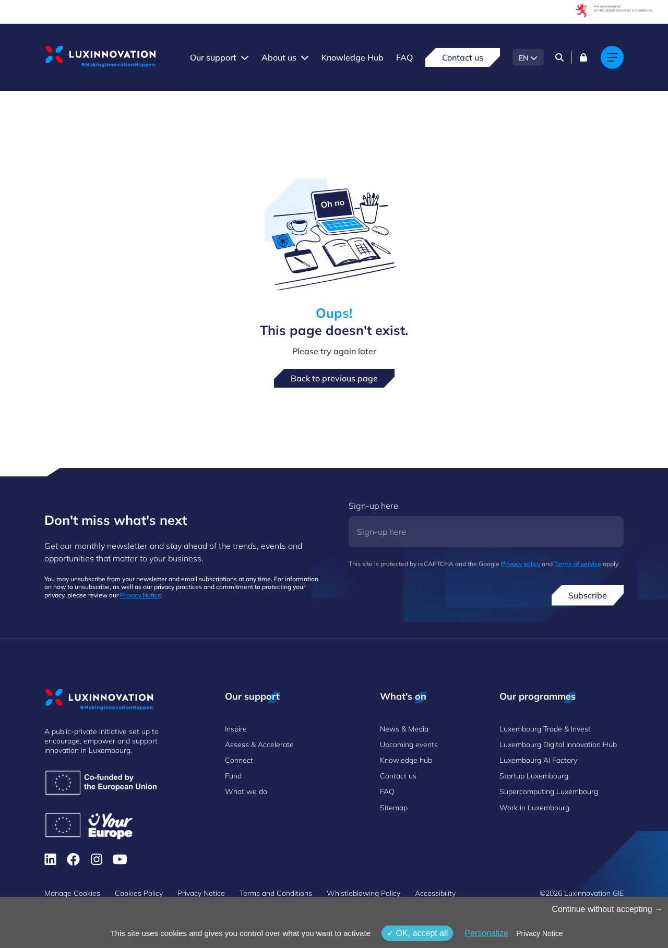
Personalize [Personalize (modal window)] (486, 933)
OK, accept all (417, 933)
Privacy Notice (140, 595)
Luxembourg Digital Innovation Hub (558, 744)
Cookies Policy (139, 893)
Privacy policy (520, 564)
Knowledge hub (406, 760)
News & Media (404, 729)
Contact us (462, 57)
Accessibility (435, 893)
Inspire (236, 729)
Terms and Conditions (276, 893)
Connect (239, 760)
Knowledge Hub (352, 57)
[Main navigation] (612, 57)
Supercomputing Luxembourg (548, 791)
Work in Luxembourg (534, 807)
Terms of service (577, 564)
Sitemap (394, 807)
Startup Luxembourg (533, 776)
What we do (246, 791)
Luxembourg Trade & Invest (545, 729)
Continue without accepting (607, 909)
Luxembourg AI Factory (538, 760)
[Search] (559, 57)
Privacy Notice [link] (539, 933)
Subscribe (587, 595)
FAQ (404, 57)
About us (278, 57)
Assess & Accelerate (259, 744)
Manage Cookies (72, 893)
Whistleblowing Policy (363, 893)
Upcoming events (409, 744)
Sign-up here (373, 505)
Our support (213, 57)
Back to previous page (334, 378)
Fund (233, 776)
